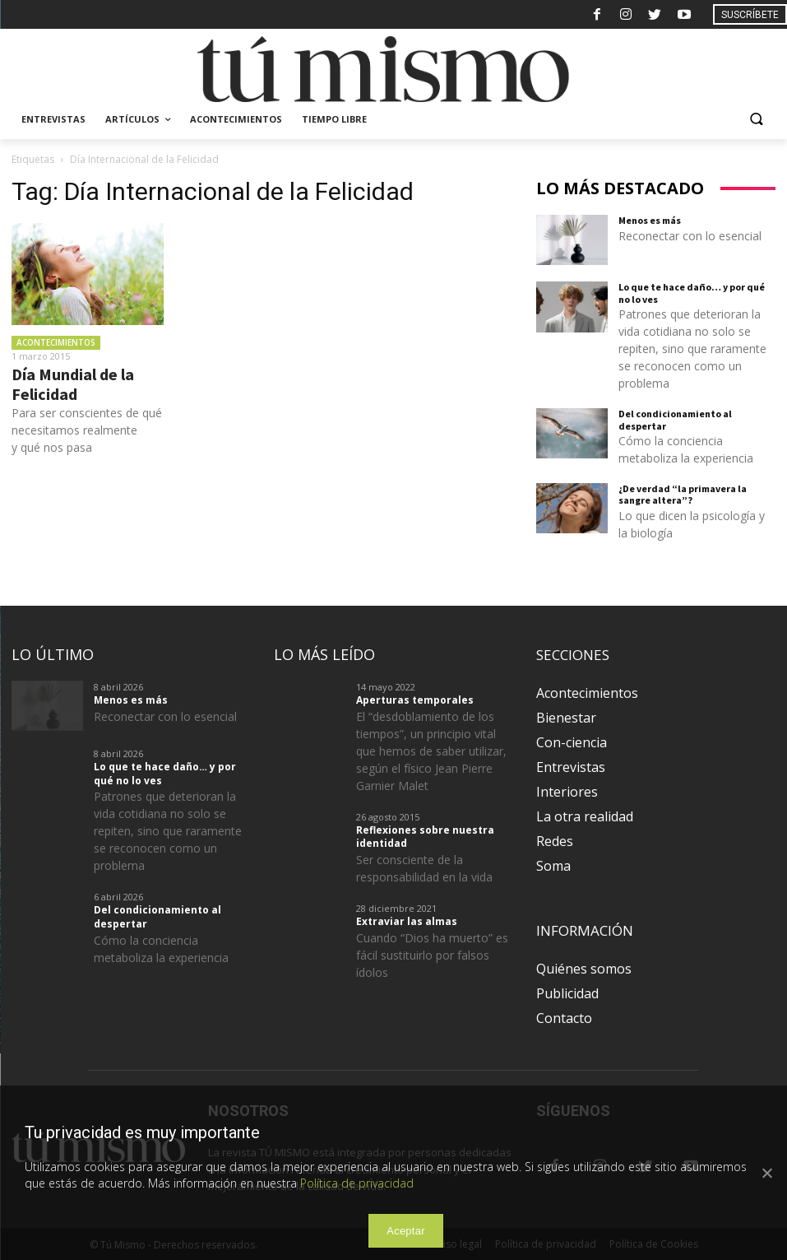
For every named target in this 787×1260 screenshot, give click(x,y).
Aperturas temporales (415, 700)
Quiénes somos (584, 969)
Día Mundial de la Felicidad (73, 384)
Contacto (564, 1018)
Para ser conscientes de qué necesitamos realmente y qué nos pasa (87, 430)
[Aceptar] (766, 1173)
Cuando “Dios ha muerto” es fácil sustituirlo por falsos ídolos (432, 955)
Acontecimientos (55, 342)
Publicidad (567, 993)
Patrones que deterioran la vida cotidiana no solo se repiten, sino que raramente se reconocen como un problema (692, 348)
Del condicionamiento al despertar (675, 419)
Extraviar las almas (406, 921)
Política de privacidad (357, 1183)
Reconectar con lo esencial (690, 236)
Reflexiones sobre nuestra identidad (425, 837)
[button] (756, 119)
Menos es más (649, 220)
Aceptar (406, 1231)
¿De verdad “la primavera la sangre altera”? (682, 494)
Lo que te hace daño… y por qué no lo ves (691, 293)
